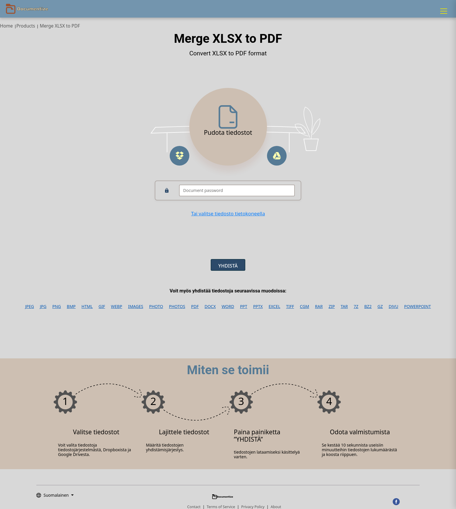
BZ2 (368, 306)
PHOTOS (177, 306)
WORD (228, 306)
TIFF (290, 306)
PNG (56, 306)
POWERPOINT (417, 306)
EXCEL (274, 306)
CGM (304, 306)
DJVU (393, 306)
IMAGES (135, 306)
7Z (356, 306)
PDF (195, 306)
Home (6, 26)
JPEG (29, 306)
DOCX (210, 306)
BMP (71, 306)
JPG (43, 306)
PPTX (258, 306)
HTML (87, 306)
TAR (344, 306)
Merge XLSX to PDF (60, 26)
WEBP (116, 306)
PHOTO (156, 306)
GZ (380, 306)
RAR (319, 306)
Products (25, 26)
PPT (243, 306)
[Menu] (443, 11)
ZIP (332, 306)
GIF (101, 306)
